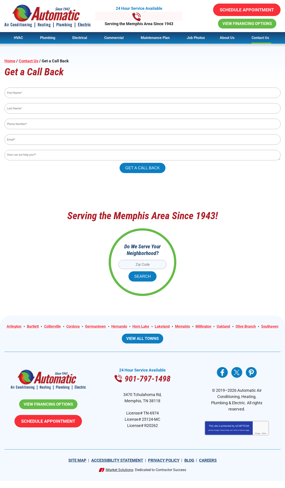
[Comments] (142, 155)
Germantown (115, 327)
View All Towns (142, 345)
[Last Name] (142, 108)
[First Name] (142, 93)
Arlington (25, 327)
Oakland (255, 327)
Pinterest (251, 379)
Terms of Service (239, 437)
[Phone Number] (142, 124)
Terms (264, 440)
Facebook (222, 379)
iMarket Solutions (119, 477)
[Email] (142, 140)
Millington (233, 327)
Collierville (67, 327)
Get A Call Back (142, 168)
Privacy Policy (225, 437)
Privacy (257, 440)
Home (9, 61)
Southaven (156, 333)
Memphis (210, 327)
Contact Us (28, 61)
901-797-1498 (142, 16)
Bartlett (46, 327)
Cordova (90, 327)
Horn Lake (164, 327)
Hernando (141, 327)
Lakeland (188, 327)
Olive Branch (130, 333)
